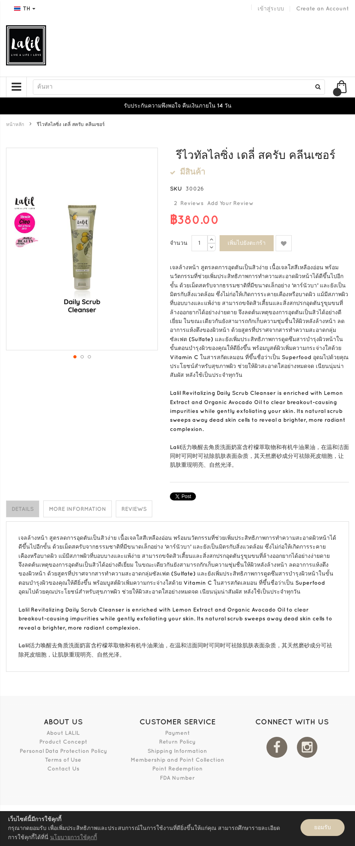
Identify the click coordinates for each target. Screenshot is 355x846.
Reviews (134, 509)
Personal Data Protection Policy (63, 750)
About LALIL (63, 732)
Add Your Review (230, 203)
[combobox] (179, 87)
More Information (77, 509)
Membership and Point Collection (177, 759)
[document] (177, 828)
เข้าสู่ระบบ (271, 8)
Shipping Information (177, 750)
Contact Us (63, 768)
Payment (177, 732)
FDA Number (177, 777)
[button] (74, 356)
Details (23, 509)
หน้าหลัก (15, 124)
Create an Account (322, 8)
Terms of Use (63, 759)
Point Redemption (177, 768)
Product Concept (63, 741)
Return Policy (177, 741)
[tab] (22, 508)
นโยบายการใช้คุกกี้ (73, 837)
